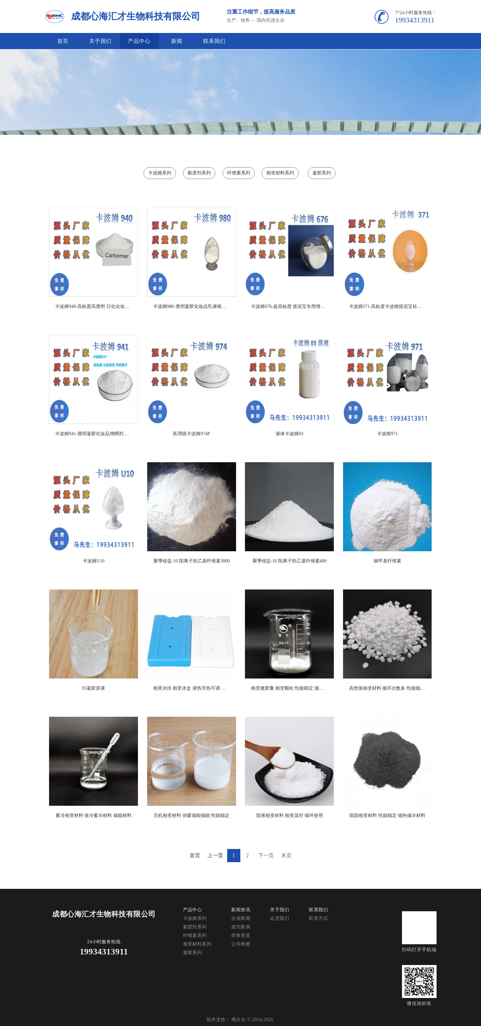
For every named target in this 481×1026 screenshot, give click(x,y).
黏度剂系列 (199, 172)
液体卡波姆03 (289, 433)
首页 (62, 41)
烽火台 (238, 1019)
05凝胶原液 (93, 688)
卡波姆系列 (159, 172)
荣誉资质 (240, 935)
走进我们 (279, 918)
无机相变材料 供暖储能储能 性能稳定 (191, 815)
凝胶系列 (321, 172)
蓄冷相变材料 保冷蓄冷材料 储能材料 (94, 815)
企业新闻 (240, 918)
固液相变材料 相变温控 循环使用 (289, 815)
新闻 (176, 41)
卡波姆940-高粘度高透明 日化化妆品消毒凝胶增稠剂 (93, 306)
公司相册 (240, 944)
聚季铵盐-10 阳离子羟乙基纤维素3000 (191, 560)
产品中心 (139, 41)
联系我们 (214, 41)
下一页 (266, 855)
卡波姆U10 (93, 560)
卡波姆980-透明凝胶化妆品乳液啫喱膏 (191, 306)
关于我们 (100, 41)
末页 (286, 855)
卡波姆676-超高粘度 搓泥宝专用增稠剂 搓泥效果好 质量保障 (289, 306)
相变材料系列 (280, 172)
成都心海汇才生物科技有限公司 (135, 16)
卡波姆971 (387, 433)
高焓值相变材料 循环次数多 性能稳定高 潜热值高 (387, 688)
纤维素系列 (238, 172)
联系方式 (318, 918)
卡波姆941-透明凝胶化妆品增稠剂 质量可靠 (93, 433)
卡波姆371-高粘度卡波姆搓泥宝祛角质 (387, 306)
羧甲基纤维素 (387, 560)
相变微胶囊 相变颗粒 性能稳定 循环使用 (289, 688)
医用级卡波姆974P (191, 433)
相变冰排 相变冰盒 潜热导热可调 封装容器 (191, 688)
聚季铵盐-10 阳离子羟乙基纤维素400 (290, 560)
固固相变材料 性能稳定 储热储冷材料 (387, 815)
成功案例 (240, 926)
